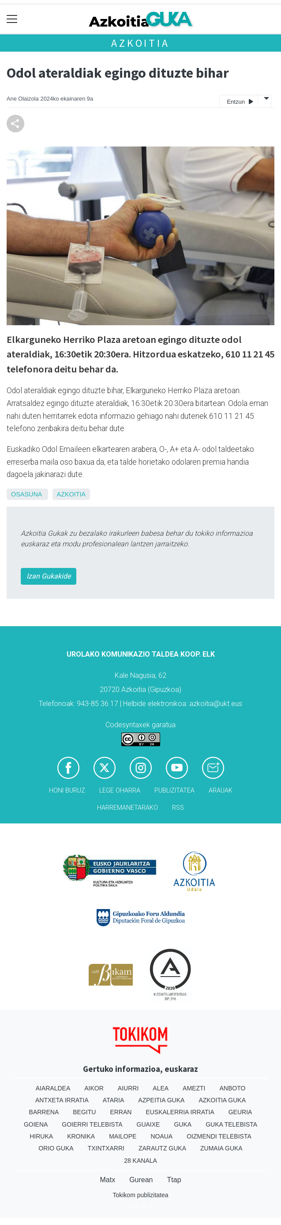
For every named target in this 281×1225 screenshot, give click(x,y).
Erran (120, 1112)
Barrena (44, 1112)
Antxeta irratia (62, 1100)
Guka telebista (231, 1124)
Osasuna (26, 494)
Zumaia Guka (221, 1148)
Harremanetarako (127, 808)
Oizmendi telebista (219, 1136)
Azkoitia (140, 43)
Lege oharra (119, 790)
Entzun (240, 101)
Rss (178, 808)
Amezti (194, 1088)
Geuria (240, 1112)
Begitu (84, 1112)
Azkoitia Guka (222, 1100)
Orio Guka (55, 1148)
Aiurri (128, 1088)
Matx (107, 1180)
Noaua (161, 1136)
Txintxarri (106, 1148)
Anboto (232, 1088)
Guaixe (148, 1124)
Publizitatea (174, 790)
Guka (182, 1124)
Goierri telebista (92, 1124)
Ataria (113, 1100)
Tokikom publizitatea (140, 1195)
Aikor (94, 1088)
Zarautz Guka (162, 1148)
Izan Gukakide (48, 576)
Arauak (220, 790)
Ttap (174, 1180)
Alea (161, 1088)
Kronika (81, 1136)
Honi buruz (67, 790)
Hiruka (41, 1136)
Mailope (122, 1136)
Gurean (141, 1180)
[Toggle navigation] (12, 19)
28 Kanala (140, 1160)
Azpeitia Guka (161, 1100)
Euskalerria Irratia (180, 1112)
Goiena (36, 1124)
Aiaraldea (53, 1088)
